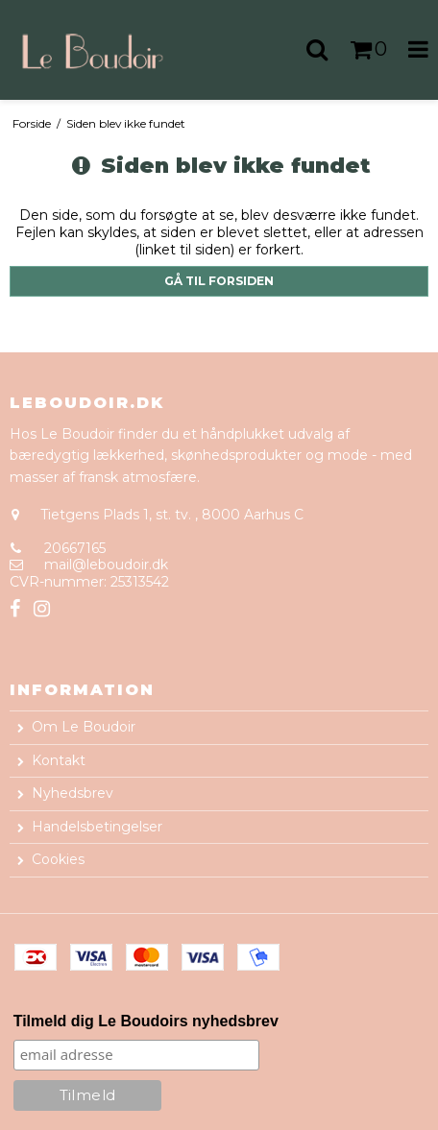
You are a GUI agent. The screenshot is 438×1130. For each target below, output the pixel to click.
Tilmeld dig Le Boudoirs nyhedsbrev (146, 1021)
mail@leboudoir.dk (106, 564)
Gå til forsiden (219, 281)
